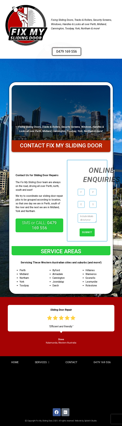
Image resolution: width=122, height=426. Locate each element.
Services (42, 362)
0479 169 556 (102, 362)
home (15, 362)
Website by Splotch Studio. (86, 421)
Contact (71, 362)
